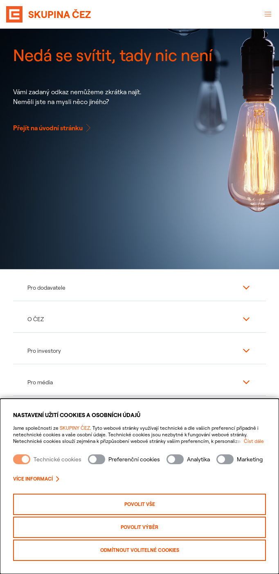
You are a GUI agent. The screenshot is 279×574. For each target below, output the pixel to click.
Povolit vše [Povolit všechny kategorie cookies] (139, 504)
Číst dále (254, 441)
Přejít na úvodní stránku (52, 128)
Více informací (36, 479)
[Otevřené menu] (268, 14)
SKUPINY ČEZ (75, 428)
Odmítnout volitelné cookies (139, 550)
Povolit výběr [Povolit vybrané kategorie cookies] (139, 527)
